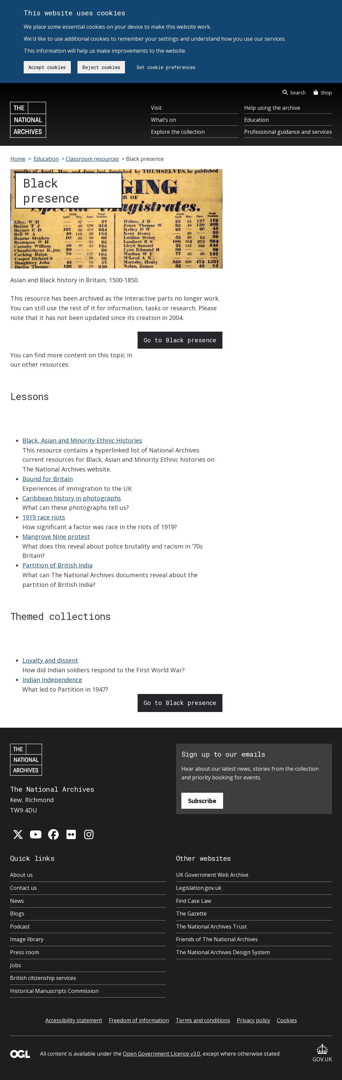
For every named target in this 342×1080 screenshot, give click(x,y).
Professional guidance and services (288, 131)
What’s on (163, 119)
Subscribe (202, 801)
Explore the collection (178, 131)
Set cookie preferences (166, 67)
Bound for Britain (47, 479)
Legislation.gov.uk (198, 887)
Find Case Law (193, 901)
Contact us (23, 887)
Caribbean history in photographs (71, 498)
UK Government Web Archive (212, 874)
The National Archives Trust (211, 926)
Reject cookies (101, 67)
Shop (323, 92)
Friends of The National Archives (217, 939)
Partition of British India (57, 565)
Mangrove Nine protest (56, 536)
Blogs (17, 913)
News (17, 901)
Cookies (287, 1020)
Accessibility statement (73, 1020)
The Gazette (191, 913)
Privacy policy (253, 1020)
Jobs (15, 965)
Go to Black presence (180, 340)
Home (17, 158)
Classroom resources (92, 158)
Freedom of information (139, 1020)
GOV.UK (322, 1053)
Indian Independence (52, 680)
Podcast (20, 926)
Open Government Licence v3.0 (161, 1053)
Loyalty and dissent (50, 660)
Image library (26, 939)
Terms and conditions (203, 1020)
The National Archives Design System (223, 952)
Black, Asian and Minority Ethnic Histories (82, 440)
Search (294, 92)
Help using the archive (272, 107)
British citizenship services (43, 978)
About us (21, 874)
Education (256, 119)
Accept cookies (47, 67)
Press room (24, 952)
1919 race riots (43, 517)
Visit (156, 107)
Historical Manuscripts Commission (54, 991)
